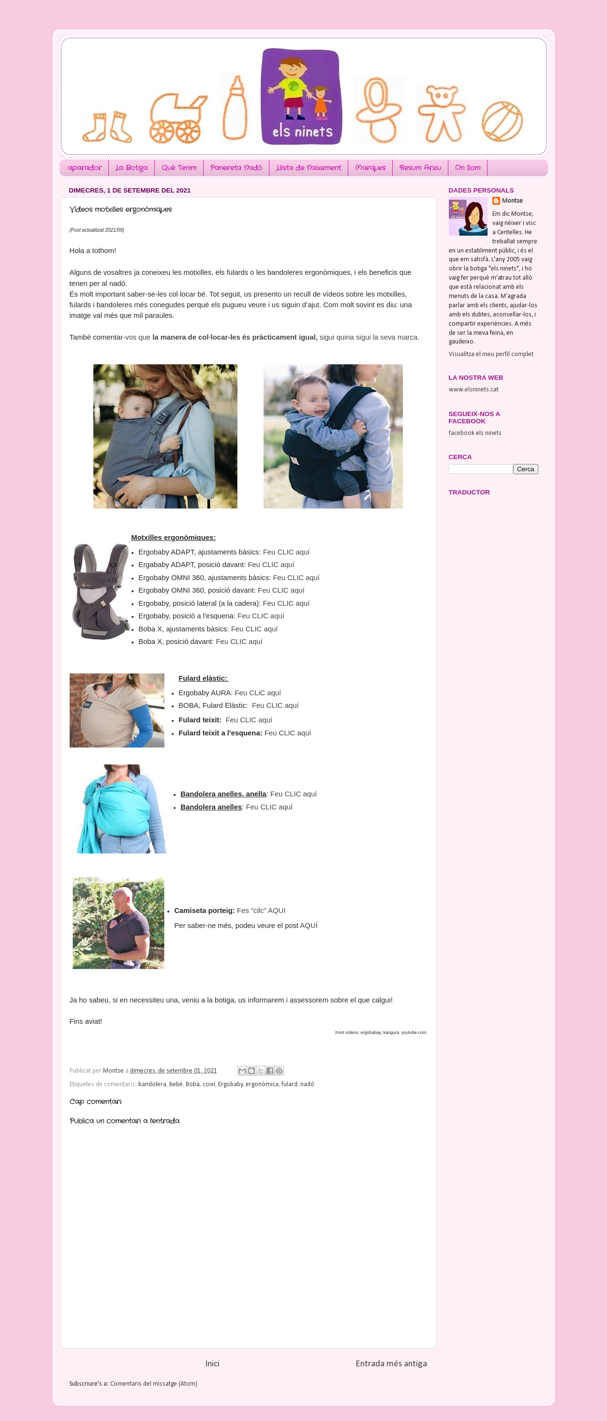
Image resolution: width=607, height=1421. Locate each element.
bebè (176, 1084)
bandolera (152, 1084)
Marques (370, 168)
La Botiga (132, 168)
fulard (289, 1084)
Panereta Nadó (236, 168)
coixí (209, 1084)
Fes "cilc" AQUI (261, 910)
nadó (307, 1084)
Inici (212, 1364)
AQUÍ (308, 925)
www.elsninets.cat (474, 390)
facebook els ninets (475, 433)
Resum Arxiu (420, 168)
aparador (85, 168)
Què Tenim (179, 168)
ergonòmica (262, 1084)
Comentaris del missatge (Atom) (153, 1384)
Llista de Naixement (308, 168)
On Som (467, 168)
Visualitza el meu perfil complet (491, 354)
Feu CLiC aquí (258, 693)
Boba (193, 1084)
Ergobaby (230, 1084)
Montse (512, 201)
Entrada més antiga (391, 1364)
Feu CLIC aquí (286, 552)
